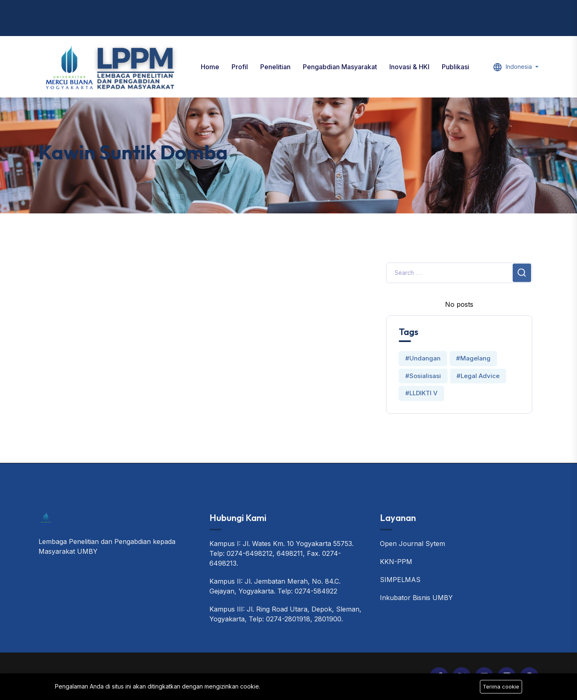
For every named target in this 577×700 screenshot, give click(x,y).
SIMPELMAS (400, 579)
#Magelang (473, 358)
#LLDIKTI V (421, 393)
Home (210, 67)
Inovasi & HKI (409, 67)
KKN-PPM (396, 561)
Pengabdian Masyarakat (340, 67)
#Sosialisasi (423, 376)
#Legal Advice (478, 376)
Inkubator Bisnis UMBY (416, 598)
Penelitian (275, 67)
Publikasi (455, 67)
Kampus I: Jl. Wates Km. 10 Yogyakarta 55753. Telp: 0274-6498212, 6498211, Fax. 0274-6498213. (281, 553)
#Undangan (423, 358)
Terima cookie (501, 686)
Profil (240, 67)
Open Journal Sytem (412, 543)
